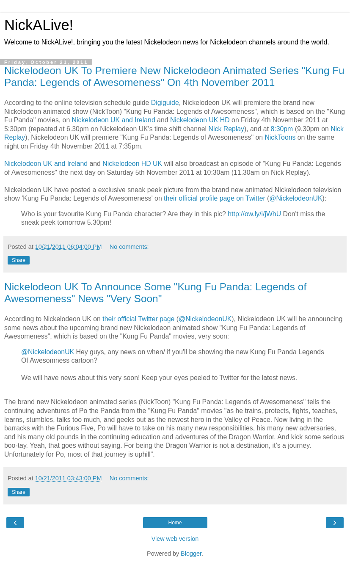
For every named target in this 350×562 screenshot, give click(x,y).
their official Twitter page (138, 318)
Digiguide (165, 102)
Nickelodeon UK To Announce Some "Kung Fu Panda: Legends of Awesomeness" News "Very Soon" (155, 292)
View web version (175, 538)
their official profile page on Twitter (214, 198)
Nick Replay (226, 128)
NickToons (280, 137)
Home (175, 523)
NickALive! (38, 25)
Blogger (191, 553)
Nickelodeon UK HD (200, 120)
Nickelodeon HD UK (132, 163)
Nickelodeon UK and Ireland (113, 120)
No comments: (129, 246)
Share (18, 260)
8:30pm (281, 128)
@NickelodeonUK (295, 198)
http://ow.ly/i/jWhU (254, 214)
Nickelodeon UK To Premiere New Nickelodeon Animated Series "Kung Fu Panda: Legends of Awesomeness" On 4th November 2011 (174, 76)
